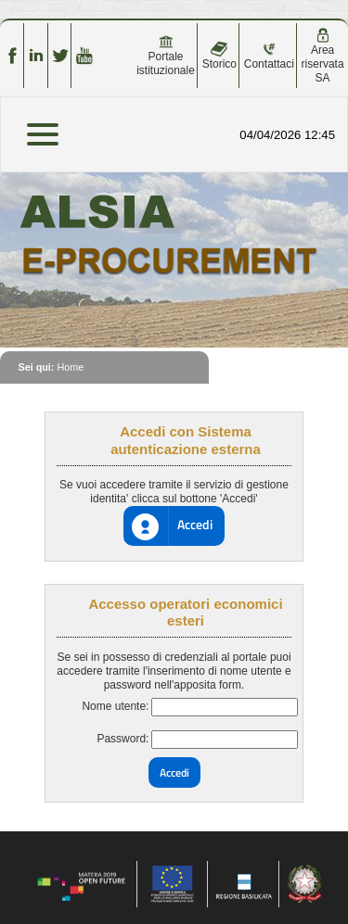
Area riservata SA (323, 56)
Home (70, 367)
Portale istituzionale (165, 55)
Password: (122, 738)
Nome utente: (115, 706)
